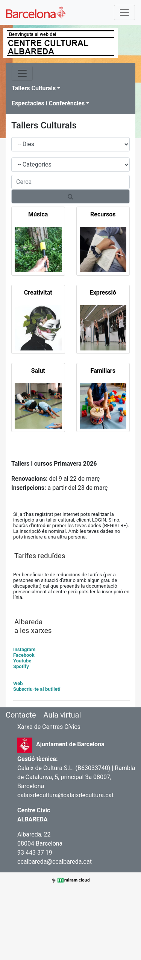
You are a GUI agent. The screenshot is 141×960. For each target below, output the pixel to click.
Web (18, 683)
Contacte (21, 714)
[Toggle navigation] (124, 12)
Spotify (21, 666)
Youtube (22, 661)
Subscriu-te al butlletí (37, 689)
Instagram (24, 649)
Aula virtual (62, 714)
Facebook (24, 655)
